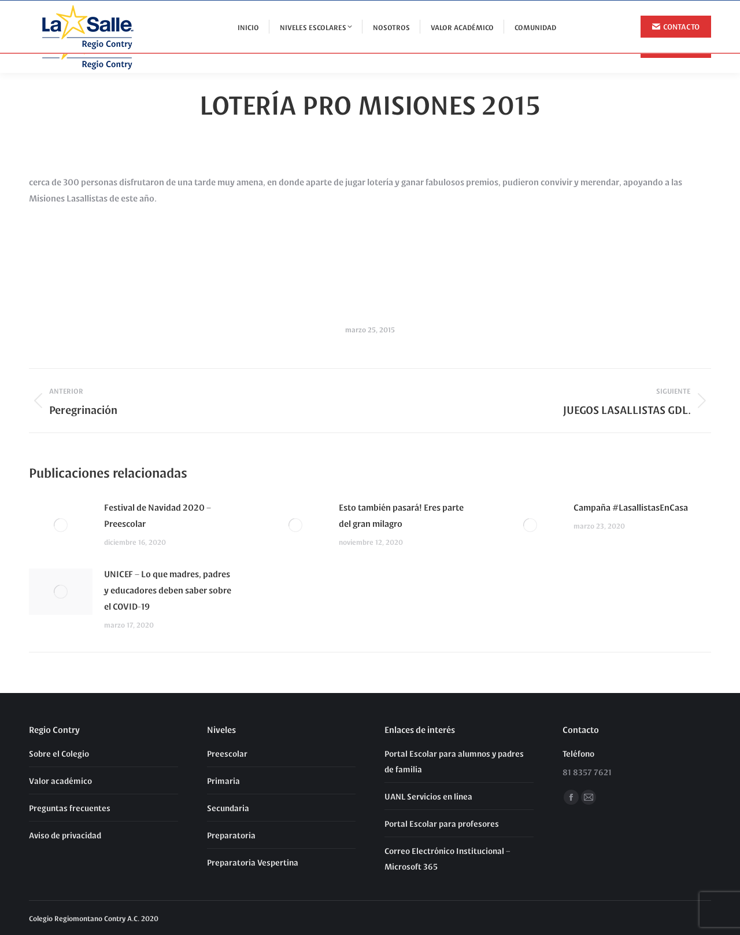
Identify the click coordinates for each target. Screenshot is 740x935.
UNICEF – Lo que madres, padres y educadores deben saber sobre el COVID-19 (167, 589)
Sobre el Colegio (59, 753)
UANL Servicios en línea (428, 796)
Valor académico (60, 780)
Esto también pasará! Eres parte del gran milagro (401, 515)
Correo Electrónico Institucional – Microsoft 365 (447, 858)
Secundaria (228, 807)
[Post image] (60, 525)
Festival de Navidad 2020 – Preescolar (157, 515)
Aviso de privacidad (65, 835)
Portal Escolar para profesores (441, 823)
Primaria (223, 780)
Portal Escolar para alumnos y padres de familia (454, 761)
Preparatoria (231, 835)
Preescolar (227, 753)
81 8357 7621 (682, 10)
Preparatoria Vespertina (252, 862)
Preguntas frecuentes (69, 807)
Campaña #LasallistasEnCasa (631, 506)
